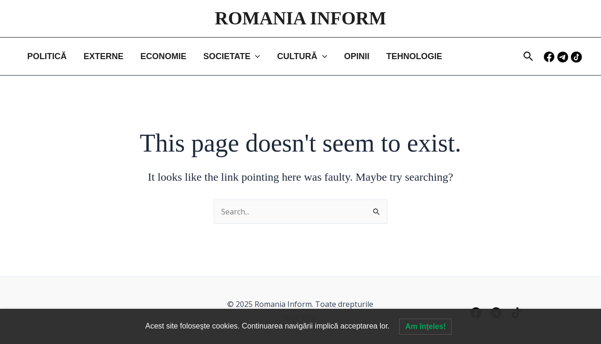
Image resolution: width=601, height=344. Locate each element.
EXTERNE (103, 56)
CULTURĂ (302, 56)
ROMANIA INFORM (300, 18)
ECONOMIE (163, 56)
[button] (528, 57)
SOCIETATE (231, 56)
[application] (255, 56)
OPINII (357, 56)
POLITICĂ (47, 56)
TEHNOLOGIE (414, 56)
